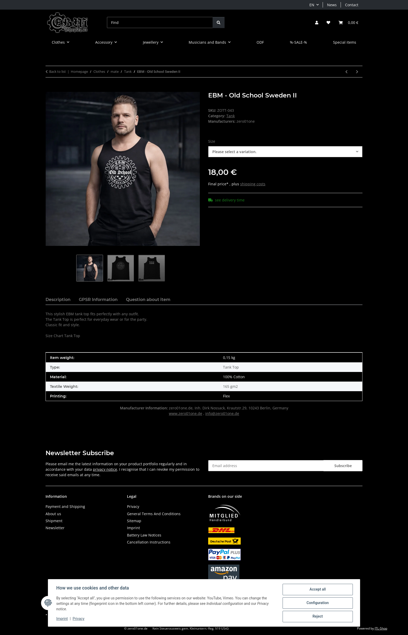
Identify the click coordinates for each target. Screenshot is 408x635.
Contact (351, 4)
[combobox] (285, 151)
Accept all (317, 589)
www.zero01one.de (185, 413)
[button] (316, 22)
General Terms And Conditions (154, 513)
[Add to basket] (50, 89)
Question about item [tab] (148, 299)
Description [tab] (58, 299)
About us (53, 513)
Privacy (79, 619)
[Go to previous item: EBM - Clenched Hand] (346, 71)
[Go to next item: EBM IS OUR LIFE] (357, 71)
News (332, 4)
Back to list (57, 71)
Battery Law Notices (144, 535)
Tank (230, 115)
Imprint (62, 619)
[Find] (160, 22)
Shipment (54, 520)
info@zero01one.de (222, 413)
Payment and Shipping (65, 506)
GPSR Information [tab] (98, 299)
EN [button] (311, 4)
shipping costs (252, 183)
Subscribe (343, 465)
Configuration (317, 603)
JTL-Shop (381, 628)
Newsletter (55, 527)
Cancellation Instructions (148, 542)
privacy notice (105, 469)
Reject (317, 616)
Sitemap (134, 520)
